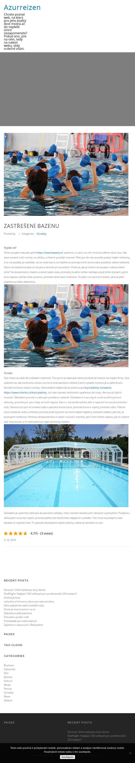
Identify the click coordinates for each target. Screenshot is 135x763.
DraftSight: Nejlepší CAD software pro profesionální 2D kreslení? (40, 593)
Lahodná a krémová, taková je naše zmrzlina (29, 601)
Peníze (8, 688)
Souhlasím (67, 757)
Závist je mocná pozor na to (19, 609)
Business (9, 665)
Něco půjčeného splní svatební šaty (24, 605)
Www (7, 696)
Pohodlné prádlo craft (16, 617)
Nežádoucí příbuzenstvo (18, 613)
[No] (130, 753)
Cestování (9, 669)
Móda (7, 685)
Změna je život (12, 597)
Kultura (8, 681)
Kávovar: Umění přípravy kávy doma (24, 590)
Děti (6, 673)
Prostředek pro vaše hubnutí (20, 621)
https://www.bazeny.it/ (49, 252)
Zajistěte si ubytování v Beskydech (23, 625)
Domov (8, 677)
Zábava (8, 700)
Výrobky (41, 233)
